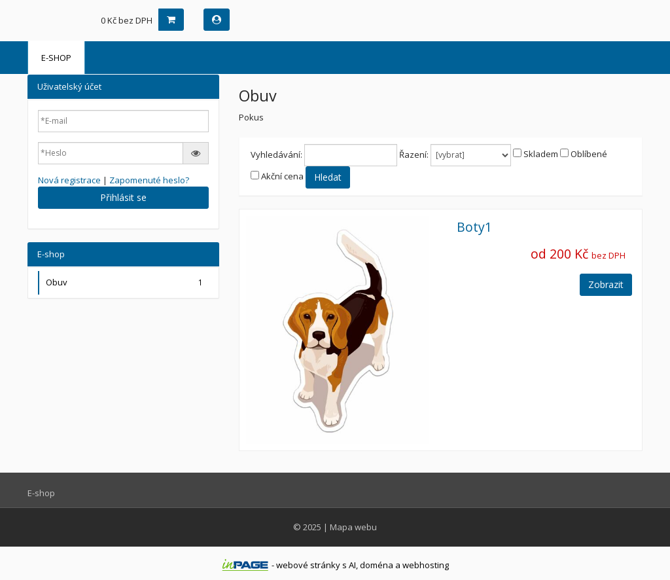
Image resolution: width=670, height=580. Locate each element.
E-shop (56, 57)
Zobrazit (606, 284)
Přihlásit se (123, 197)
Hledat (328, 177)
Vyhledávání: (276, 154)
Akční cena (282, 176)
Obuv (125, 282)
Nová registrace (69, 180)
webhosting (425, 565)
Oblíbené (589, 154)
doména (376, 565)
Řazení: (414, 154)
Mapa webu (353, 527)
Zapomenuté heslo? (149, 180)
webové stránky (308, 565)
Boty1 (474, 227)
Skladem (540, 154)
